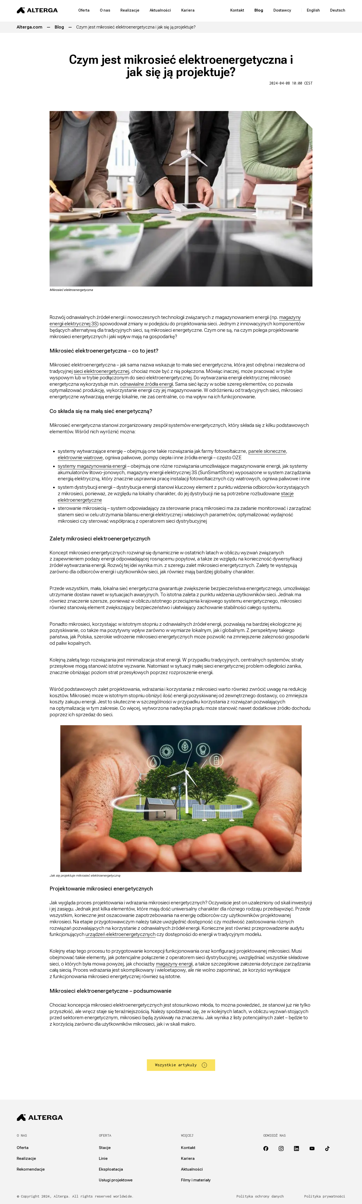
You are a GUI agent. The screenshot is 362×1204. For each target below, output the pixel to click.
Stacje (105, 1148)
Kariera (188, 10)
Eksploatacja (111, 1169)
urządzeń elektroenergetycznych (120, 934)
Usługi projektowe (115, 1180)
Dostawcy (282, 10)
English (313, 10)
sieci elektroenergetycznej (101, 371)
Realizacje (129, 10)
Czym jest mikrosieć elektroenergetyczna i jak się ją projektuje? (136, 27)
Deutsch (337, 10)
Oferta (84, 10)
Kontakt (237, 10)
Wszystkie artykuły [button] (181, 1065)
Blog (258, 10)
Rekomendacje (31, 1169)
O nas (105, 10)
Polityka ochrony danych (260, 1196)
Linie (103, 1158)
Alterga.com (29, 27)
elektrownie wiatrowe (80, 457)
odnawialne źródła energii (146, 384)
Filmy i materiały (196, 1180)
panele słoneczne (267, 451)
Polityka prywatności (324, 1196)
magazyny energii (174, 964)
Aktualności (160, 10)
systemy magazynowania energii (92, 466)
